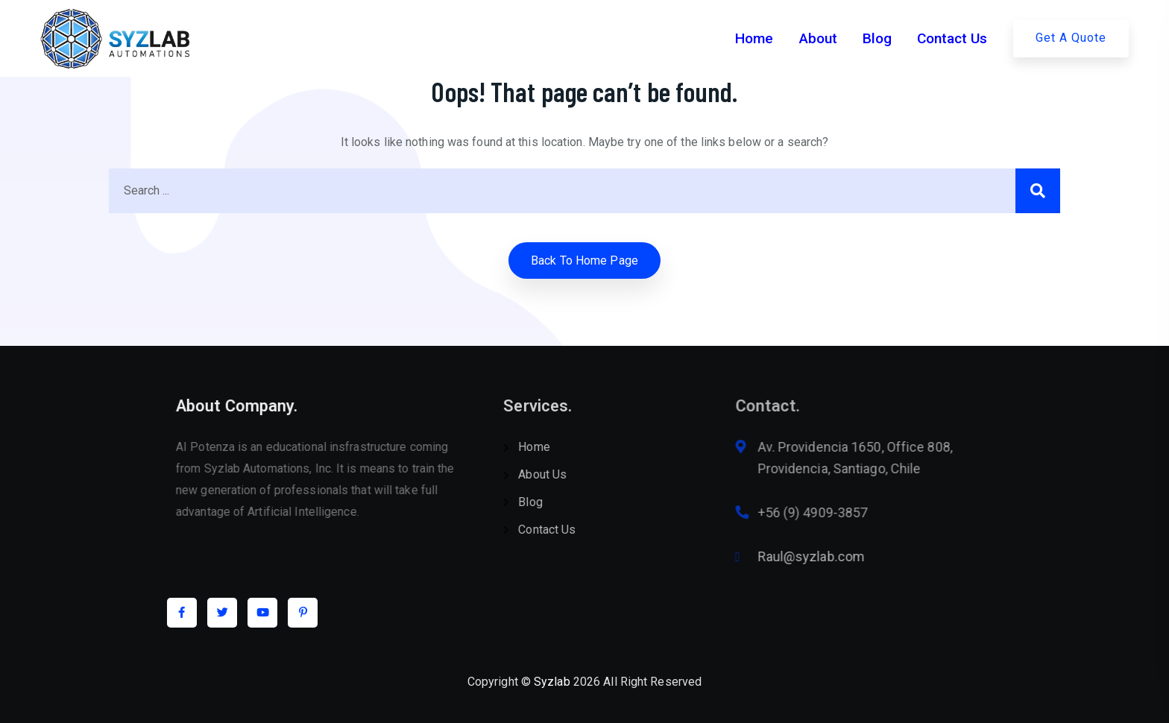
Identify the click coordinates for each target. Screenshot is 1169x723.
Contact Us (952, 38)
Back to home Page (584, 260)
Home (754, 38)
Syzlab (552, 682)
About (818, 38)
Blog (877, 38)
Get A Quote (1071, 38)
